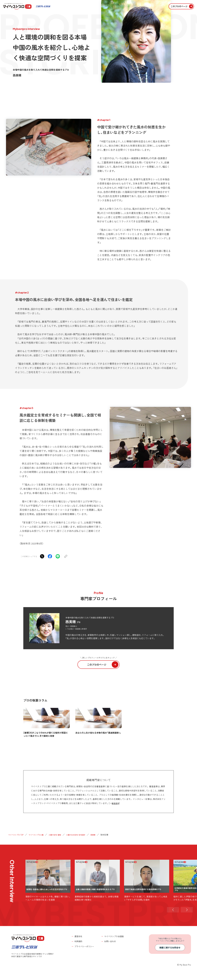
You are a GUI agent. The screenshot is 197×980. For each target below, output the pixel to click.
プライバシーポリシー (84, 946)
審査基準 (116, 803)
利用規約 (78, 941)
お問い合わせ (110, 941)
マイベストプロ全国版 (114, 936)
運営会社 (78, 936)
